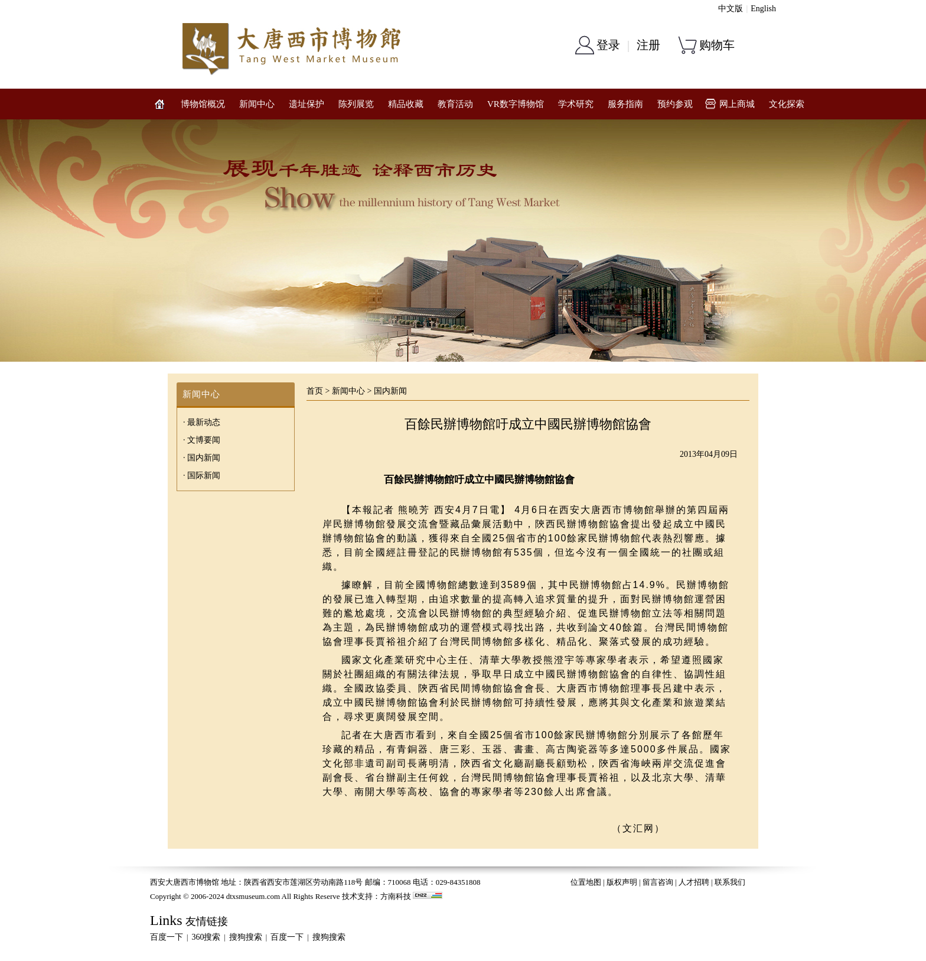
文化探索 (786, 104)
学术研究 (576, 104)
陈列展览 (356, 104)
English (763, 8)
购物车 (717, 44)
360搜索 (205, 937)
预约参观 (675, 104)
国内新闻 (390, 391)
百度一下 (166, 937)
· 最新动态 (201, 422)
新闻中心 (257, 104)
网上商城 (737, 104)
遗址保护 (306, 104)
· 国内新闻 (201, 457)
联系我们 (730, 882)
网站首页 (159, 104)
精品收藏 (405, 104)
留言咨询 (658, 882)
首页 (315, 391)
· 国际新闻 (201, 475)
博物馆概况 (203, 104)
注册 (648, 44)
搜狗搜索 (245, 937)
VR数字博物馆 (515, 104)
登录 (608, 44)
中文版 (730, 8)
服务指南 (625, 104)
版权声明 (622, 882)
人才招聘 (694, 882)
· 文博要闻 (201, 440)
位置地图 (585, 882)
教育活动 (455, 104)
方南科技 (395, 896)
